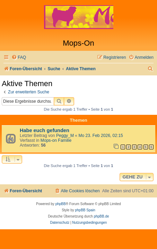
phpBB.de (101, 216)
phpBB (60, 204)
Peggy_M (65, 135)
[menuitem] (18, 57)
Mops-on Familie (56, 140)
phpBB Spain (85, 210)
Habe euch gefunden (44, 130)
